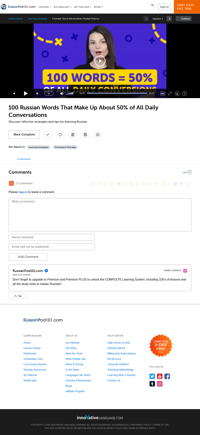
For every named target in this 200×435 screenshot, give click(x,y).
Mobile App (30, 380)
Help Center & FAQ (118, 342)
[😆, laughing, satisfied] (131, 184)
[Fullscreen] (170, 93)
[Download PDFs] (85, 134)
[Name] (52, 237)
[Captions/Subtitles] (162, 93)
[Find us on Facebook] (167, 376)
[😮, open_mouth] (169, 184)
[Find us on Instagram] (160, 384)
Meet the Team (74, 353)
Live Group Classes (35, 364)
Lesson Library (16, 18)
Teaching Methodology (120, 369)
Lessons (43, 7)
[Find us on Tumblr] (152, 384)
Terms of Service (138, 428)
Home (27, 342)
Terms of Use (161, 425)
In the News (72, 369)
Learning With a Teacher (121, 375)
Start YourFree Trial (187, 7)
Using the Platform (118, 364)
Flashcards (30, 353)
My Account (114, 358)
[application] (100, 61)
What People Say (75, 358)
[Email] (52, 246)
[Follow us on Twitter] (152, 376)
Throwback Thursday (65, 147)
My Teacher (81, 7)
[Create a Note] (73, 134)
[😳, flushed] (99, 184)
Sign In (164, 6)
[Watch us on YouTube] (160, 376)
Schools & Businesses (78, 380)
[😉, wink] (144, 184)
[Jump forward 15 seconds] (38, 93)
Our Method (72, 342)
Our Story (71, 348)
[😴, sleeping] (163, 184)
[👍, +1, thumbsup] (188, 184)
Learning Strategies (37, 18)
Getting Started (116, 348)
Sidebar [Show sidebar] (185, 18)
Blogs (68, 385)
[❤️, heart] (182, 184)
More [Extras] (97, 7)
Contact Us (113, 380)
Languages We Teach (78, 375)
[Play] (26, 93)
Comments (24, 159)
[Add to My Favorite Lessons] (60, 134)
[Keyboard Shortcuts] (184, 93)
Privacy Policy (143, 425)
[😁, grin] (106, 184)
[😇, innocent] (156, 184)
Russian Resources (35, 369)
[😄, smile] (93, 184)
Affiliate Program (75, 391)
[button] (152, 6)
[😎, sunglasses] (118, 184)
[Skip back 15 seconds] (14, 93)
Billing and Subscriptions (121, 353)
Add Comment (28, 256)
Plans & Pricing (74, 364)
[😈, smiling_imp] (175, 184)
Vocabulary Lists (33, 358)
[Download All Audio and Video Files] (98, 134)
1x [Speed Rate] (49, 93)
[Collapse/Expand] (100, 172)
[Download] (177, 93)
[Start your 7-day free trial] (160, 345)
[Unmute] (62, 93)
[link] (169, 18)
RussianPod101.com (123, 425)
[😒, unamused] (112, 184)
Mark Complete (24, 134)
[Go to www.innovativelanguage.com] (100, 416)
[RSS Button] (11, 183)
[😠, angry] (125, 184)
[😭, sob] (150, 184)
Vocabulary (62, 7)
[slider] (70, 93)
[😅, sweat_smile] (137, 184)
